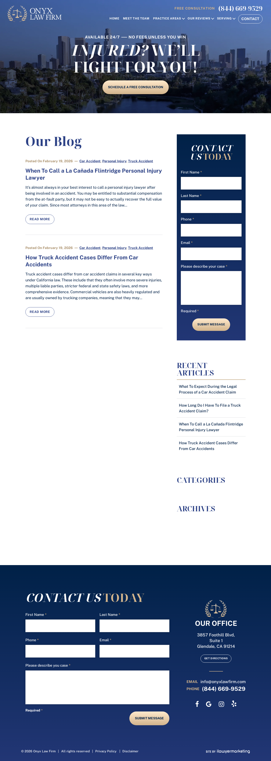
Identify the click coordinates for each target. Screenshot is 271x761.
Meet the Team (136, 18)
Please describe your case (204, 266)
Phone (187, 219)
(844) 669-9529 (240, 8)
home (114, 18)
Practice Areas (167, 18)
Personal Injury (114, 161)
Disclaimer (130, 751)
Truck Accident (140, 161)
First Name (191, 172)
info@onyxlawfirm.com (223, 681)
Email (187, 243)
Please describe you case (48, 665)
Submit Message (211, 324)
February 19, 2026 (58, 161)
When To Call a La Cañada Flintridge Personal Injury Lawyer (211, 427)
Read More (40, 219)
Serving (224, 18)
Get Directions (216, 658)
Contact (250, 19)
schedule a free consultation (135, 87)
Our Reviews (199, 18)
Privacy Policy (105, 751)
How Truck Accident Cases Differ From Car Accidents (208, 446)
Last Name (191, 196)
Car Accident (90, 161)
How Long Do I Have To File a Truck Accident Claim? (210, 408)
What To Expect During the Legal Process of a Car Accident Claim (208, 389)
